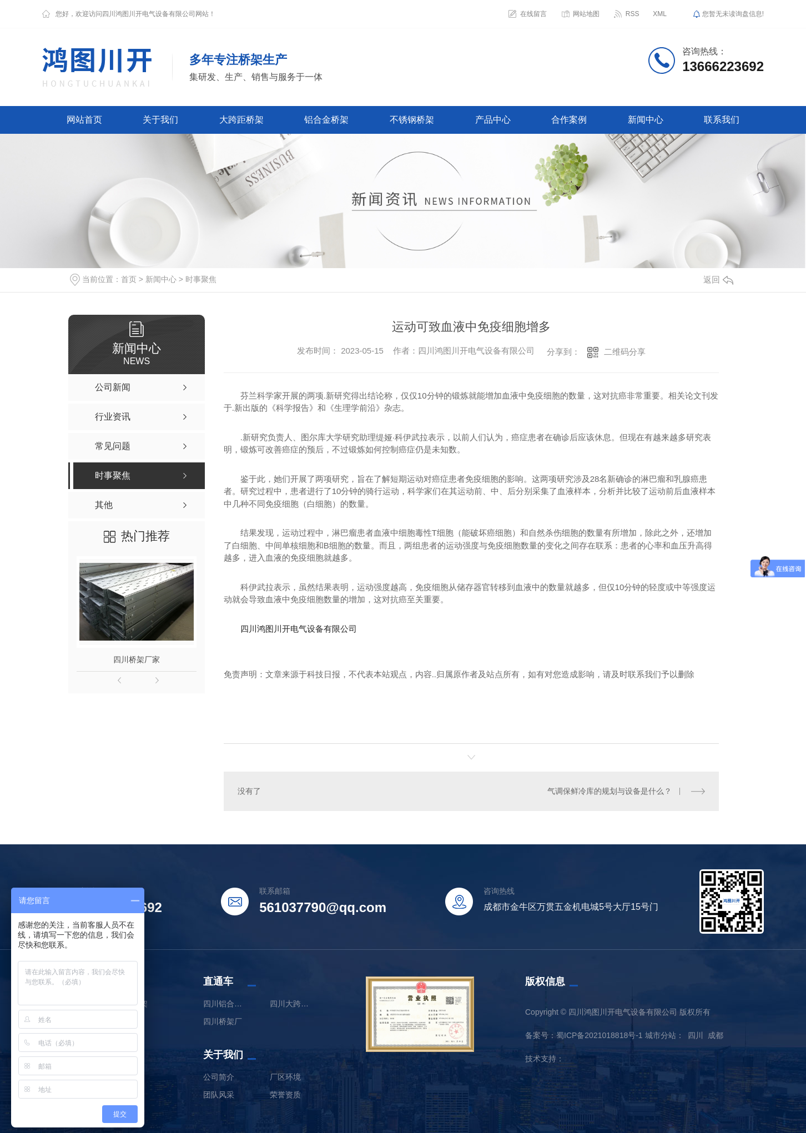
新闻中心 (645, 119)
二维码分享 (625, 351)
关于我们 (160, 119)
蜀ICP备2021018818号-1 (599, 1035)
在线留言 (533, 14)
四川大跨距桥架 (292, 1003)
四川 (695, 1035)
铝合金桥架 (326, 119)
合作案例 (569, 119)
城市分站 (660, 1035)
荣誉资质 (285, 1094)
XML (660, 14)
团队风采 (218, 1094)
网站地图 (586, 14)
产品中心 (493, 119)
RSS (632, 14)
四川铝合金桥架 (225, 1003)
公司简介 (218, 1076)
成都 (715, 1035)
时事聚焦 (200, 279)
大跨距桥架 (241, 119)
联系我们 (721, 119)
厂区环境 (285, 1076)
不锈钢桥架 (412, 119)
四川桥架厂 (222, 1021)
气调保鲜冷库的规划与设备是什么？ (609, 791)
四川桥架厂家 (136, 659)
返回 (718, 279)
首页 (129, 279)
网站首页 (84, 119)
